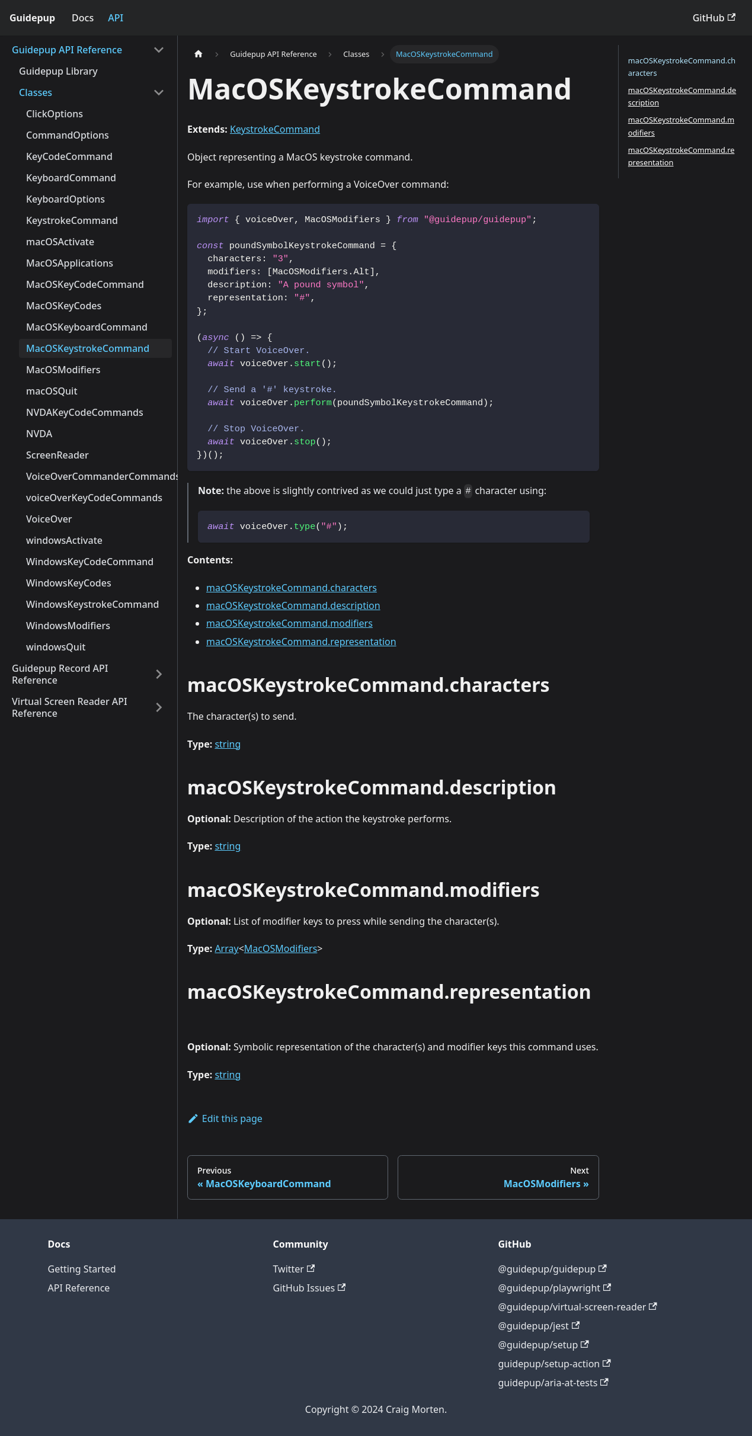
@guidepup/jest (539, 1325)
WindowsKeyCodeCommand (89, 561)
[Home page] (198, 54)
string (228, 744)
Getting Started (82, 1268)
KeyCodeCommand (69, 156)
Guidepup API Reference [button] (67, 49)
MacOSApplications (69, 263)
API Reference (79, 1287)
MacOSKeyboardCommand (87, 327)
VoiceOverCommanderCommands (99, 476)
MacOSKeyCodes (63, 305)
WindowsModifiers (68, 625)
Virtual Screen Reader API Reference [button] (69, 707)
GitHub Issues (309, 1287)
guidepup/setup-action (554, 1363)
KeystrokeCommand (72, 220)
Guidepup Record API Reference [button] (60, 674)
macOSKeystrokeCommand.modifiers (289, 623)
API (115, 17)
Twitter (294, 1268)
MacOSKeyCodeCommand (85, 284)
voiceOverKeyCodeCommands (94, 497)
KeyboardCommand (71, 177)
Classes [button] (35, 92)
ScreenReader (57, 454)
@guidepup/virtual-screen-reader (577, 1306)
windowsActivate (64, 540)
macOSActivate (60, 241)
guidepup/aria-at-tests (553, 1382)
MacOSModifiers (63, 369)
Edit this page (225, 1118)
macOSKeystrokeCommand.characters (291, 587)
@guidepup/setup (543, 1344)
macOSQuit (52, 391)
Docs (83, 17)
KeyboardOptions (65, 199)
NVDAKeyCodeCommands (84, 412)
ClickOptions (54, 113)
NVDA (39, 433)
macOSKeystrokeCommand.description (293, 605)
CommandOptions (67, 135)
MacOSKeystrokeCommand (87, 348)
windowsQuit (55, 646)
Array (226, 948)
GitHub (714, 17)
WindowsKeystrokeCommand (92, 604)
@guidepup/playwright (555, 1287)
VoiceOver (49, 518)
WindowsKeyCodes (68, 582)
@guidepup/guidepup (552, 1268)
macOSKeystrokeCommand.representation (301, 641)
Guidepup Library (58, 71)
